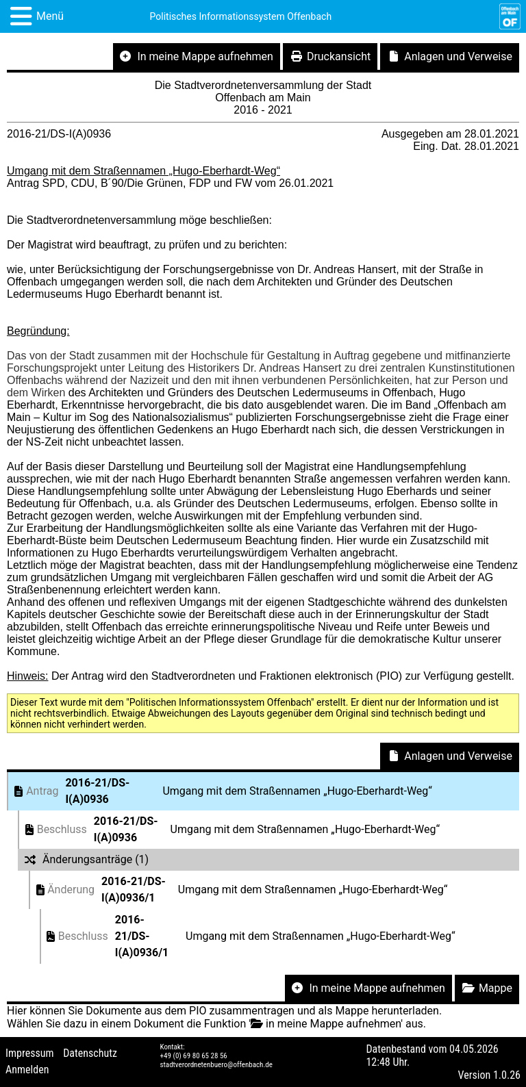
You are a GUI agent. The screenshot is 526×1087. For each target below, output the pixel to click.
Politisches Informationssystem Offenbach (241, 16)
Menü (50, 16)
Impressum (29, 1053)
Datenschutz (90, 1053)
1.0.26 (507, 1075)
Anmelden (27, 1069)
